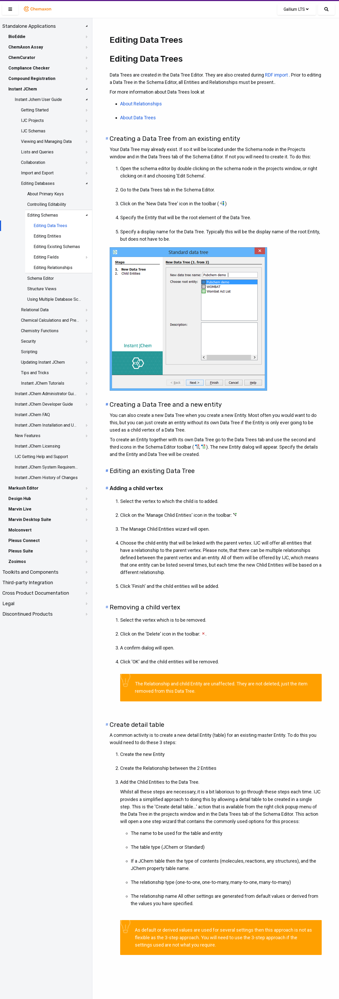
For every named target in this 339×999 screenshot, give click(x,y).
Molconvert (19, 530)
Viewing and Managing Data (46, 141)
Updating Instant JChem (43, 362)
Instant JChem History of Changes (46, 477)
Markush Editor (23, 488)
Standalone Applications (29, 26)
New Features (27, 435)
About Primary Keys (45, 193)
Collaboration (33, 162)
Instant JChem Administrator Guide (46, 393)
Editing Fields (46, 257)
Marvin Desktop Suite (29, 519)
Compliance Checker (29, 68)
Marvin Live (19, 509)
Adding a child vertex (136, 488)
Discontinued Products (27, 614)
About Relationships (141, 103)
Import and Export (37, 172)
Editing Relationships (53, 267)
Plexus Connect (24, 540)
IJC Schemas (33, 130)
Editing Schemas (42, 215)
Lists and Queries (37, 151)
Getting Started (35, 110)
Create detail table (137, 724)
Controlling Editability (46, 204)
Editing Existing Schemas (57, 246)
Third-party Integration (27, 583)
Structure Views (41, 288)
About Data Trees (138, 117)
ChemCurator (21, 57)
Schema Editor (40, 278)
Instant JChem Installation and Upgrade (46, 425)
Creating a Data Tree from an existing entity (175, 138)
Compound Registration (31, 78)
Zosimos (17, 561)
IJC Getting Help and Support (41, 456)
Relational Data (35, 309)
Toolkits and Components (30, 572)
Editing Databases (38, 183)
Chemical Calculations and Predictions (50, 320)
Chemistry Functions (40, 330)
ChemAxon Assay (25, 47)
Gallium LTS (296, 9)
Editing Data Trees (50, 225)
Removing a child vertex (145, 607)
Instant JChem (22, 89)
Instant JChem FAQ (32, 414)
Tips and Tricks (35, 372)
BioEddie (16, 36)
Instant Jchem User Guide (38, 99)
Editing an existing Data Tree (152, 471)
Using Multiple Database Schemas (54, 299)
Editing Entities (47, 236)
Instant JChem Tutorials (42, 383)
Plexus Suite (20, 551)
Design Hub (19, 498)
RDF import (276, 75)
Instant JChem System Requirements (46, 467)
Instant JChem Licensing (37, 446)
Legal (8, 603)
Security (28, 341)
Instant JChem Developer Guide (44, 404)
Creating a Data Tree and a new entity (166, 404)
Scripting (29, 351)
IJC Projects (32, 120)
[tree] (46, 320)
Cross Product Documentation (35, 593)
